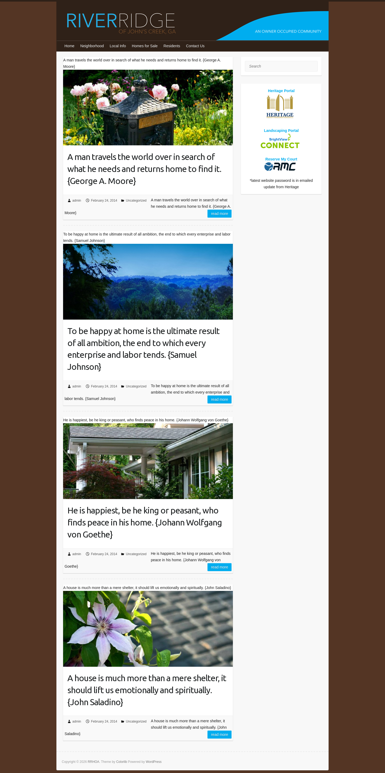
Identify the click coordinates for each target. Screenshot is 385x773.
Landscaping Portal (281, 130)
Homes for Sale (144, 46)
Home (69, 46)
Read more (219, 213)
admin (76, 200)
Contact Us (195, 46)
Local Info (118, 46)
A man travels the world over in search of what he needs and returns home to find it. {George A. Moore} (144, 169)
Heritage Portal (281, 91)
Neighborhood (92, 46)
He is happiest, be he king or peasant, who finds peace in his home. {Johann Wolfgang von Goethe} (144, 522)
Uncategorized (136, 200)
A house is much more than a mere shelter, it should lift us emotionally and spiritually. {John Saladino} (146, 690)
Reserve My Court (281, 159)
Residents (172, 46)
